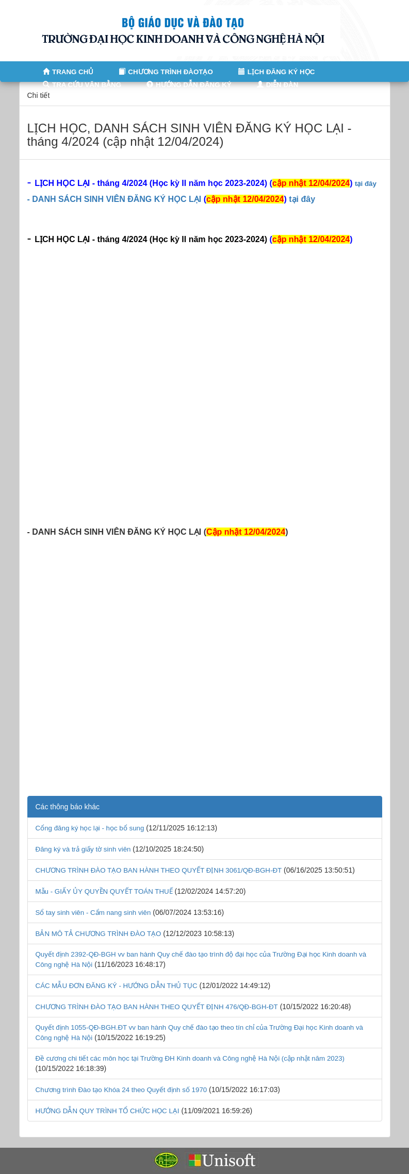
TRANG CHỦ (65, 72)
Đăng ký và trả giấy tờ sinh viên (83, 849)
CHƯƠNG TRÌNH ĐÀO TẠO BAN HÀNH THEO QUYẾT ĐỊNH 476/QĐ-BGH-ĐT (157, 1007)
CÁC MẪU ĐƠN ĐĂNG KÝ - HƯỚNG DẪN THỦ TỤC (117, 986)
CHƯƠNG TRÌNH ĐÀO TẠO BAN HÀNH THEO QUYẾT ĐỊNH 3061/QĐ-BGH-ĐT (159, 870)
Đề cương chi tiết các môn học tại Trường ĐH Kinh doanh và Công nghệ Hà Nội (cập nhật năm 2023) (190, 1058)
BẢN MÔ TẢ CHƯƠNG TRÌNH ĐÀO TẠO (98, 934)
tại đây (366, 184)
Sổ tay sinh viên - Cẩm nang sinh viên (93, 912)
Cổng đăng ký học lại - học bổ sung (90, 828)
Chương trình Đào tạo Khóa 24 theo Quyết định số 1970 (121, 1090)
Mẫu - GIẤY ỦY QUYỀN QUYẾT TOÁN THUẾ (104, 891)
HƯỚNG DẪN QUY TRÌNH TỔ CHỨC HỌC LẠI (107, 1111)
